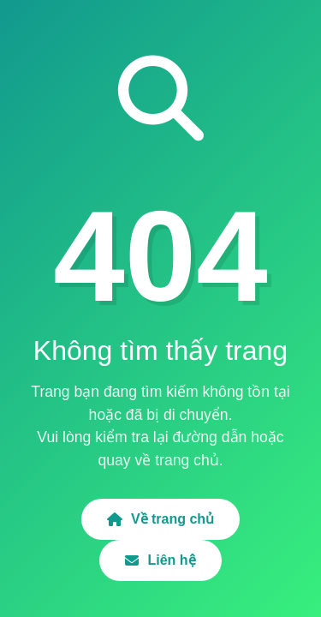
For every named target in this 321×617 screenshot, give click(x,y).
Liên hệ (160, 560)
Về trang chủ (160, 519)
